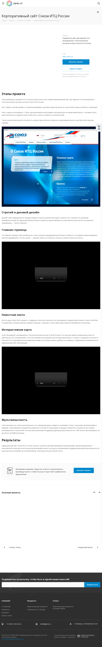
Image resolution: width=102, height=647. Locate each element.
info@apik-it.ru (45, 624)
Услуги (56, 601)
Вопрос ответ (7, 616)
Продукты (31, 601)
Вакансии (5, 613)
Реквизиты (6, 610)
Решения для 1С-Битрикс (36, 610)
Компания (6, 601)
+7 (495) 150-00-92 (13, 624)
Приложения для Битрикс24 (37, 606)
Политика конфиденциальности (13, 639)
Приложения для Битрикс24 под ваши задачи (63, 607)
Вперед (99, 492)
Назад (94, 492)
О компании (6, 606)
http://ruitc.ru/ (68, 56)
